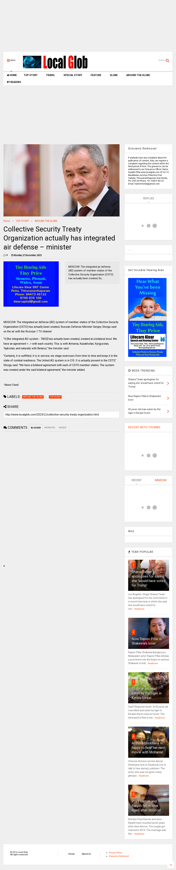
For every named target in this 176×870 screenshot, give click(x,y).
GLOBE (114, 75)
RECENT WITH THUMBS (144, 427)
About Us (86, 854)
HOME (12, 75)
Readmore (139, 609)
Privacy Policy (115, 853)
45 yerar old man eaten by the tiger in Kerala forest (146, 693)
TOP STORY (30, 75)
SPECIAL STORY (73, 75)
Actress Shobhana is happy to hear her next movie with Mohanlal (148, 747)
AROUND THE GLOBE (138, 75)
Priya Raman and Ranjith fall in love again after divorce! (146, 805)
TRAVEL (50, 75)
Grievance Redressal (119, 856)
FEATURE (96, 75)
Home (6, 221)
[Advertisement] (88, 27)
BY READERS (14, 82)
